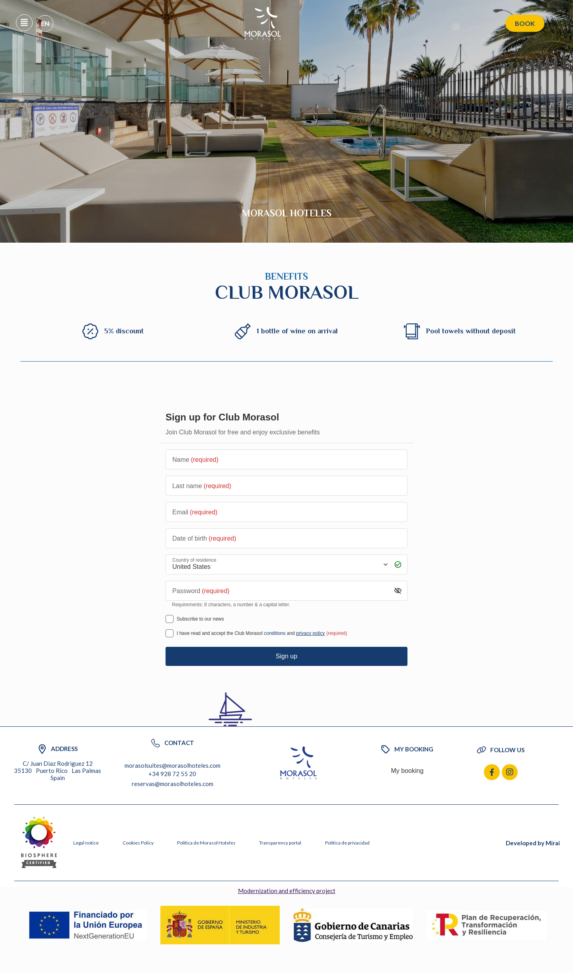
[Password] (280, 591)
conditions (274, 633)
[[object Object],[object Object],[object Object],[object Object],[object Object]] (169, 633)
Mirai (553, 843)
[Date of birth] (286, 538)
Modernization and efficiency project (286, 890)
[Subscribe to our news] (169, 619)
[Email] (286, 512)
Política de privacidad (347, 843)
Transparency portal (280, 843)
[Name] (286, 459)
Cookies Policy (138, 843)
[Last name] (286, 486)
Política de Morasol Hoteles (206, 843)
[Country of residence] (279, 564)
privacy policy (310, 633)
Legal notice (86, 843)
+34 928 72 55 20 (172, 773)
